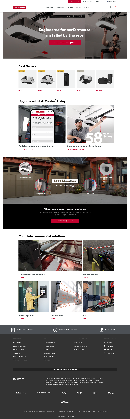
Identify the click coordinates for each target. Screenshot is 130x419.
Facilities (70, 7)
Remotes (99, 90)
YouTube (108, 349)
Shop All (86, 7)
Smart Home (49, 7)
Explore (21, 277)
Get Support (17, 353)
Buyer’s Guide (78, 342)
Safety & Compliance (80, 346)
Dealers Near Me (74, 1)
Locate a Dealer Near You (75, 149)
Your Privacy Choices (65, 416)
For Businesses (49, 346)
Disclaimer (70, 411)
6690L (20, 90)
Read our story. (74, 384)
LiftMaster (76, 378)
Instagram (109, 353)
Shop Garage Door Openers (65, 42)
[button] (111, 1)
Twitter (108, 342)
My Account (17, 342)
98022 (59, 90)
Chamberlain (91, 378)
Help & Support (87, 1)
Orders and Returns (19, 356)
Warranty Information (20, 360)
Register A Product (19, 346)
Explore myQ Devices (65, 221)
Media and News (79, 349)
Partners (78, 7)
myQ (82, 378)
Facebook (108, 346)
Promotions (47, 360)
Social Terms (87, 411)
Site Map (78, 411)
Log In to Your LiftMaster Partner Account (65, 369)
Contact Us (50, 411)
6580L (79, 90)
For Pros (46, 349)
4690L (40, 90)
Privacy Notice (61, 411)
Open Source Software (100, 411)
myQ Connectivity (49, 353)
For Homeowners (49, 342)
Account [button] (99, 1)
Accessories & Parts (50, 356)
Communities (60, 7)
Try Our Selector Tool (25, 149)
